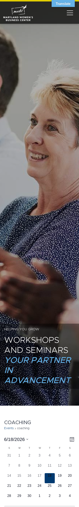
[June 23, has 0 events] (29, 488)
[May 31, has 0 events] (9, 458)
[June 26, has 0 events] (60, 488)
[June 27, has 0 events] (70, 488)
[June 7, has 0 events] (9, 468)
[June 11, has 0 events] (50, 468)
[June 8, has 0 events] (19, 468)
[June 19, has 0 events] (60, 478)
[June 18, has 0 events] (50, 478)
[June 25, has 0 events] (50, 488)
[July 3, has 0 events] (60, 498)
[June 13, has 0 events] (70, 468)
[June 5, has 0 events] (60, 458)
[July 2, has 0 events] (50, 498)
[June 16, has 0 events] (29, 478)
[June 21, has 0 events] (9, 488)
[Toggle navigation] (70, 13)
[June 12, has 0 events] (60, 468)
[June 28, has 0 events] (9, 498)
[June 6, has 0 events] (70, 458)
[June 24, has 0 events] (40, 488)
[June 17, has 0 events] (40, 478)
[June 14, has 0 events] (9, 478)
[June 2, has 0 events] (29, 458)
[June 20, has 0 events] (70, 478)
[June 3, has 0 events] (40, 458)
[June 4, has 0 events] (50, 458)
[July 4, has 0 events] (70, 498)
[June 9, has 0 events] (29, 468)
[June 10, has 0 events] (40, 468)
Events (9, 428)
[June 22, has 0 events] (19, 488)
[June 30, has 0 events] (29, 498)
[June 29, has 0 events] (19, 498)
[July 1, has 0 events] (40, 498)
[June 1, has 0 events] (19, 458)
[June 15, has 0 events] (19, 478)
